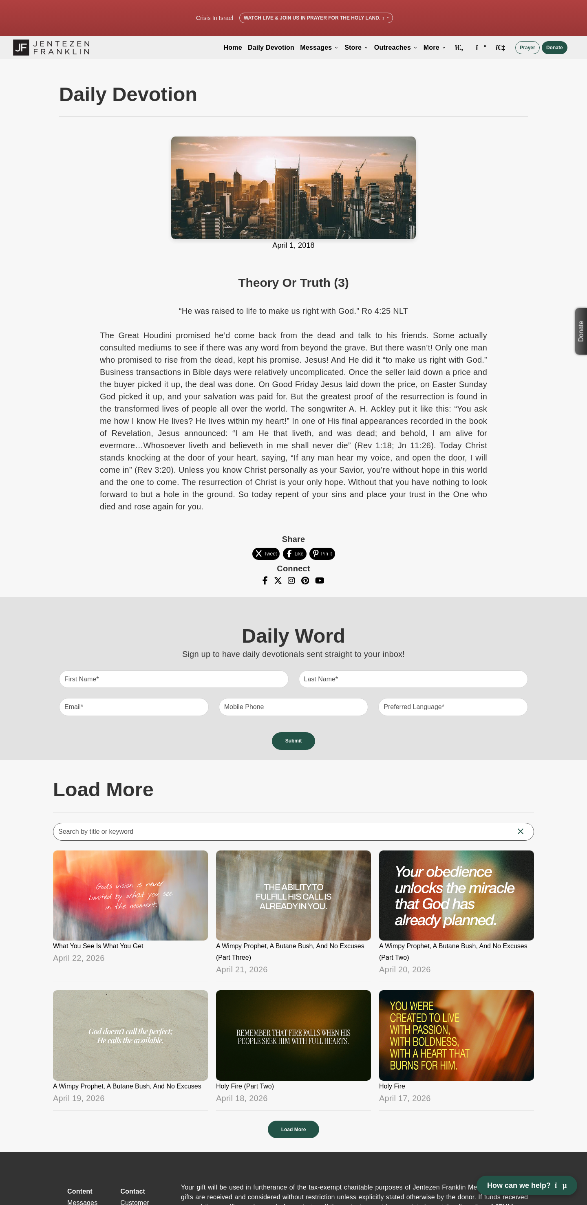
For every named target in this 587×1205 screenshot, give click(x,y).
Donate (554, 48)
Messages (319, 47)
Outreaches (396, 47)
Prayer (527, 48)
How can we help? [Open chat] (527, 1185)
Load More (293, 1129)
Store (356, 47)
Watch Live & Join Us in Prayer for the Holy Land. (316, 18)
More (435, 47)
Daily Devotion (271, 47)
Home (233, 47)
